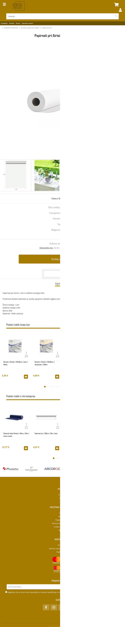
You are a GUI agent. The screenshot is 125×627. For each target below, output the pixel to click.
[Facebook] (46, 607)
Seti (72, 229)
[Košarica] (116, 4)
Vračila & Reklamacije (62, 527)
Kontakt (11, 23)
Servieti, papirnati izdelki (30, 28)
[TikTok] (61, 607)
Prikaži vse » (115, 325)
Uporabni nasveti (27, 23)
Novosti (62, 513)
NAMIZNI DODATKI (11, 28)
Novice (18, 23)
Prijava (119, 12)
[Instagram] (53, 607)
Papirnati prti (47, 28)
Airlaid (64, 224)
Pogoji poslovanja (62, 520)
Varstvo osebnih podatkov (62, 523)
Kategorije (62, 516)
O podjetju (4, 23)
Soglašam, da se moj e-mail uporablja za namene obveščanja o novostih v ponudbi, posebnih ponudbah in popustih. (54, 592)
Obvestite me (46, 247)
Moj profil (62, 530)
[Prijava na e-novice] (117, 586)
